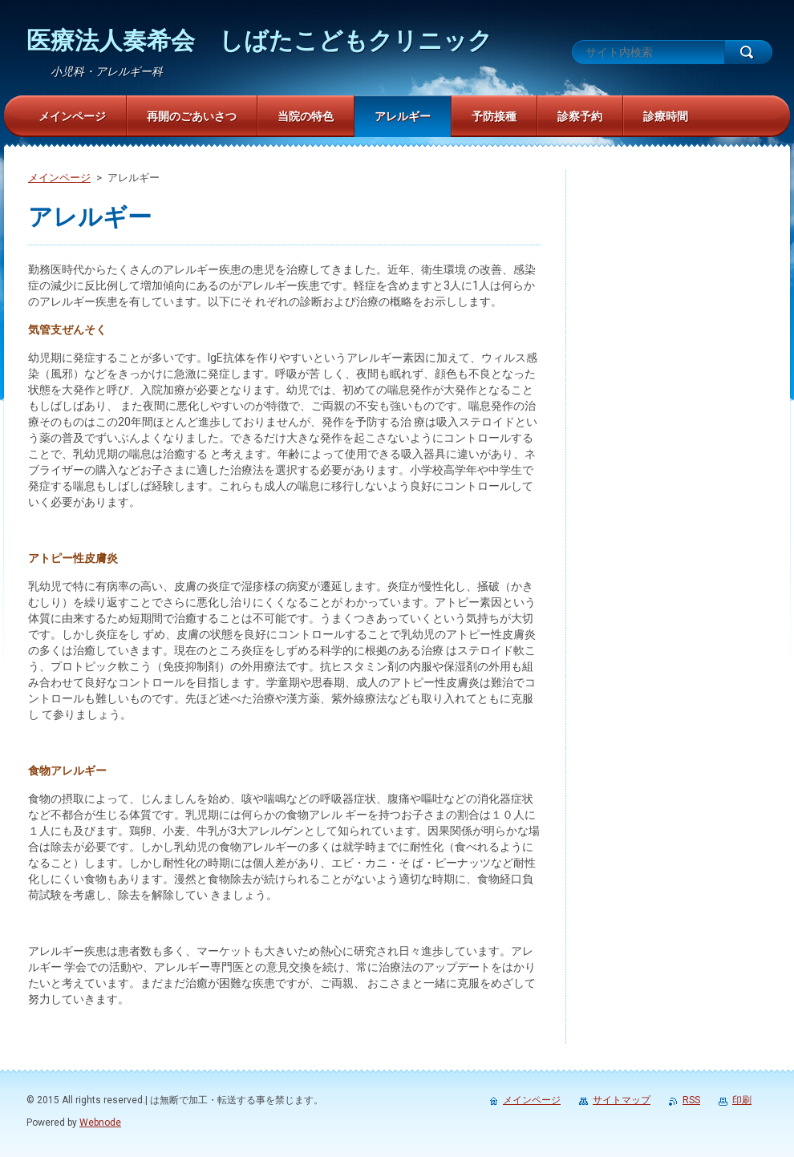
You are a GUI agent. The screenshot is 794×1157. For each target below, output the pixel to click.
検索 (748, 52)
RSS (691, 1100)
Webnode (100, 1122)
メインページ (59, 178)
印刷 (741, 1100)
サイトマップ (621, 1100)
